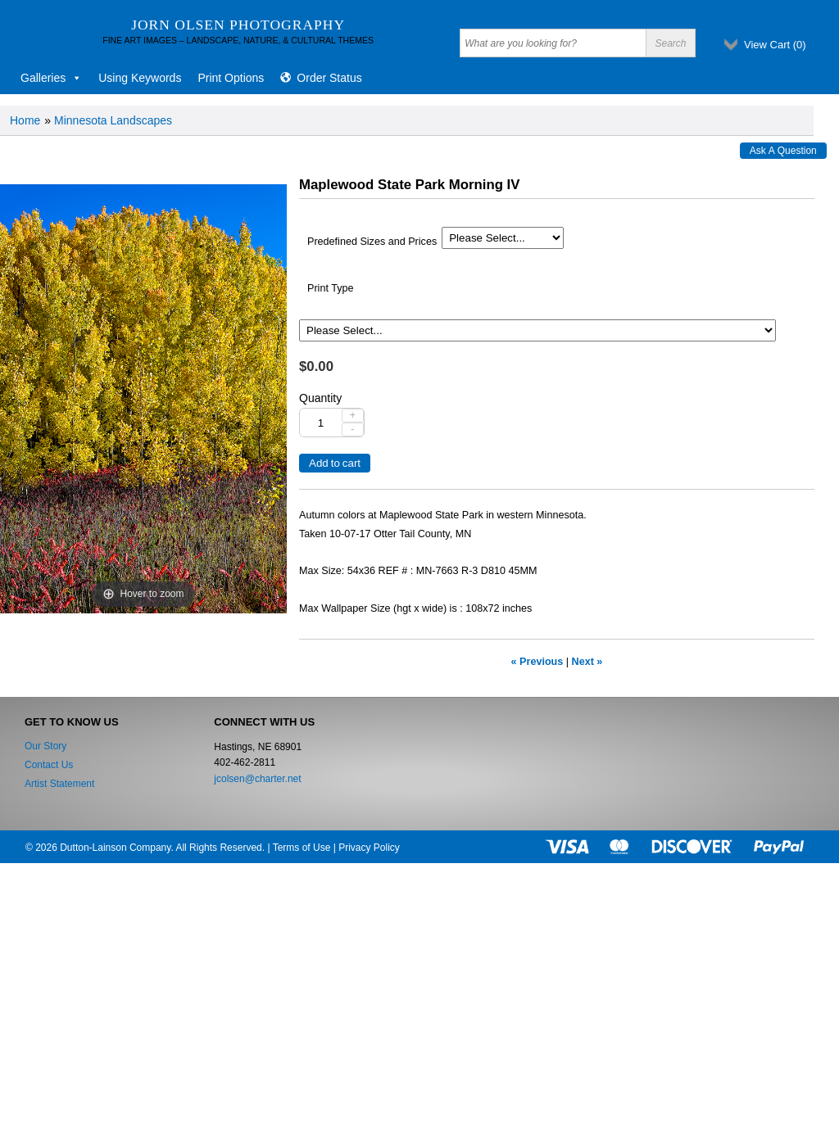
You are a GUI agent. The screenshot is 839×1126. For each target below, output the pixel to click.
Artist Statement (59, 783)
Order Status (329, 77)
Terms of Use (302, 847)
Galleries (51, 77)
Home (25, 120)
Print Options (230, 77)
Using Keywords (139, 77)
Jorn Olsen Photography (238, 24)
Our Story (45, 746)
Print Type (330, 288)
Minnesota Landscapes (113, 120)
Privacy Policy (369, 847)
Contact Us (49, 765)
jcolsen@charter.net (257, 779)
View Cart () (775, 44)
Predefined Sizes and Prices (372, 241)
